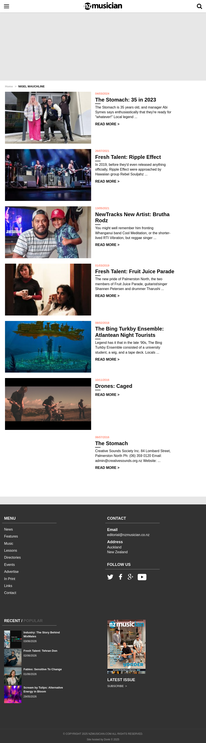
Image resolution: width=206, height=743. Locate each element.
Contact (10, 593)
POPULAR (33, 621)
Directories (12, 557)
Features (11, 536)
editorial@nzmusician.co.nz (128, 535)
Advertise (11, 571)
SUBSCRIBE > (117, 686)
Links (8, 586)
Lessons (10, 550)
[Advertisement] (103, 46)
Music (8, 543)
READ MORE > (107, 124)
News (8, 529)
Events (9, 565)
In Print (9, 579)
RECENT (12, 621)
